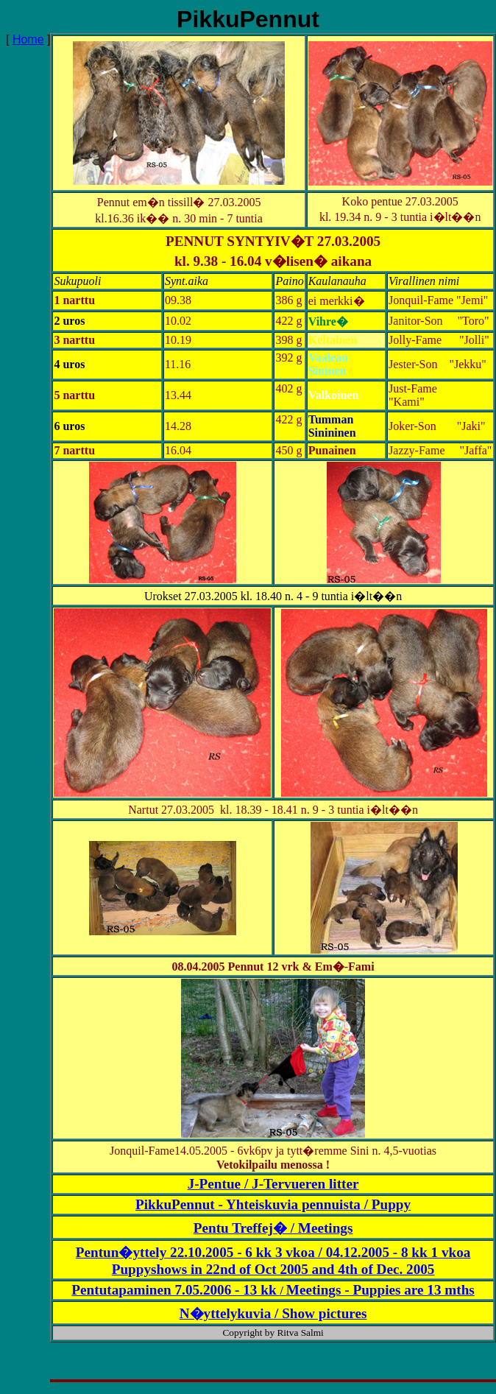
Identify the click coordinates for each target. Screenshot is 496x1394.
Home (28, 39)
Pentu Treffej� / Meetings (273, 1228)
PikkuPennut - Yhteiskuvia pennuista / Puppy (273, 1204)
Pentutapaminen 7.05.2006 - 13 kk (175, 1290)
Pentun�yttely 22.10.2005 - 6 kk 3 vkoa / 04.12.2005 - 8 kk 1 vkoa (273, 1252)
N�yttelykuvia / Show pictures (273, 1313)
